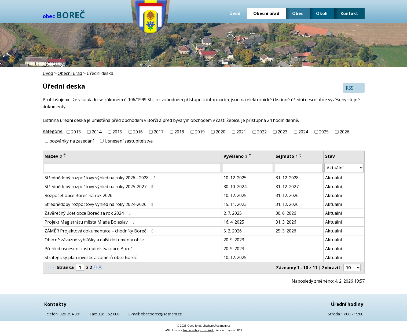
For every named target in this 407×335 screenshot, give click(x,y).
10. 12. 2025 (235, 178)
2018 (179, 132)
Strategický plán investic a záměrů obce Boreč (95, 257)
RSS (354, 87)
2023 (282, 132)
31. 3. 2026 (286, 222)
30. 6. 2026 (286, 213)
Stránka (65, 267)
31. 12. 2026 (287, 195)
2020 (220, 132)
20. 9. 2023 (233, 240)
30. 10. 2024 (235, 187)
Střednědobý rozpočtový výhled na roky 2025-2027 (100, 187)
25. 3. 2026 (286, 231)
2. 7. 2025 (232, 213)
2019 (200, 132)
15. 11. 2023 (235, 204)
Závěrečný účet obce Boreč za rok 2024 (88, 213)
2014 (96, 132)
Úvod (234, 13)
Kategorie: (53, 131)
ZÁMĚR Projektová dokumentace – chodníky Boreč (100, 231)
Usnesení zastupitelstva (129, 141)
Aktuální (333, 178)
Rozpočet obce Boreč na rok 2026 (83, 195)
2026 (344, 132)
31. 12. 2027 (287, 187)
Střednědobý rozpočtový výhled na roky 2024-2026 (100, 204)
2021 (241, 132)
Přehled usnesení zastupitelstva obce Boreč (89, 249)
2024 (303, 132)
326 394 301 (70, 313)
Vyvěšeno (235, 156)
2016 (138, 132)
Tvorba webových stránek (198, 330)
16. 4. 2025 (233, 222)
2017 (158, 132)
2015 (117, 132)
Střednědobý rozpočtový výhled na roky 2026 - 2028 (101, 178)
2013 (76, 132)
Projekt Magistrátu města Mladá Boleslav (90, 222)
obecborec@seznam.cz (161, 313)
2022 (262, 132)
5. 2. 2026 (232, 231)
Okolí (322, 13)
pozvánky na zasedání (71, 141)
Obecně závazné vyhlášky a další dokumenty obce (94, 240)
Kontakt (349, 13)
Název (53, 156)
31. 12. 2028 (287, 178)
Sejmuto (287, 156)
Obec (297, 13)
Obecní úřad (266, 13)
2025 (324, 132)
